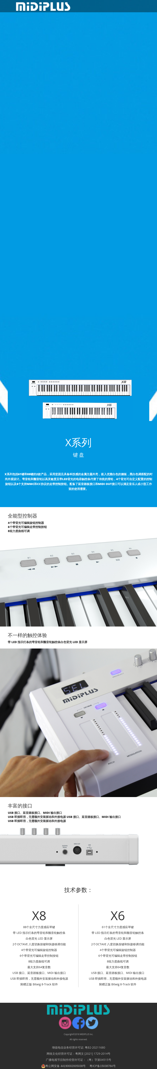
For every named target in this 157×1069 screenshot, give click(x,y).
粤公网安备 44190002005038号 (63, 1066)
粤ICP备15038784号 (103, 1066)
